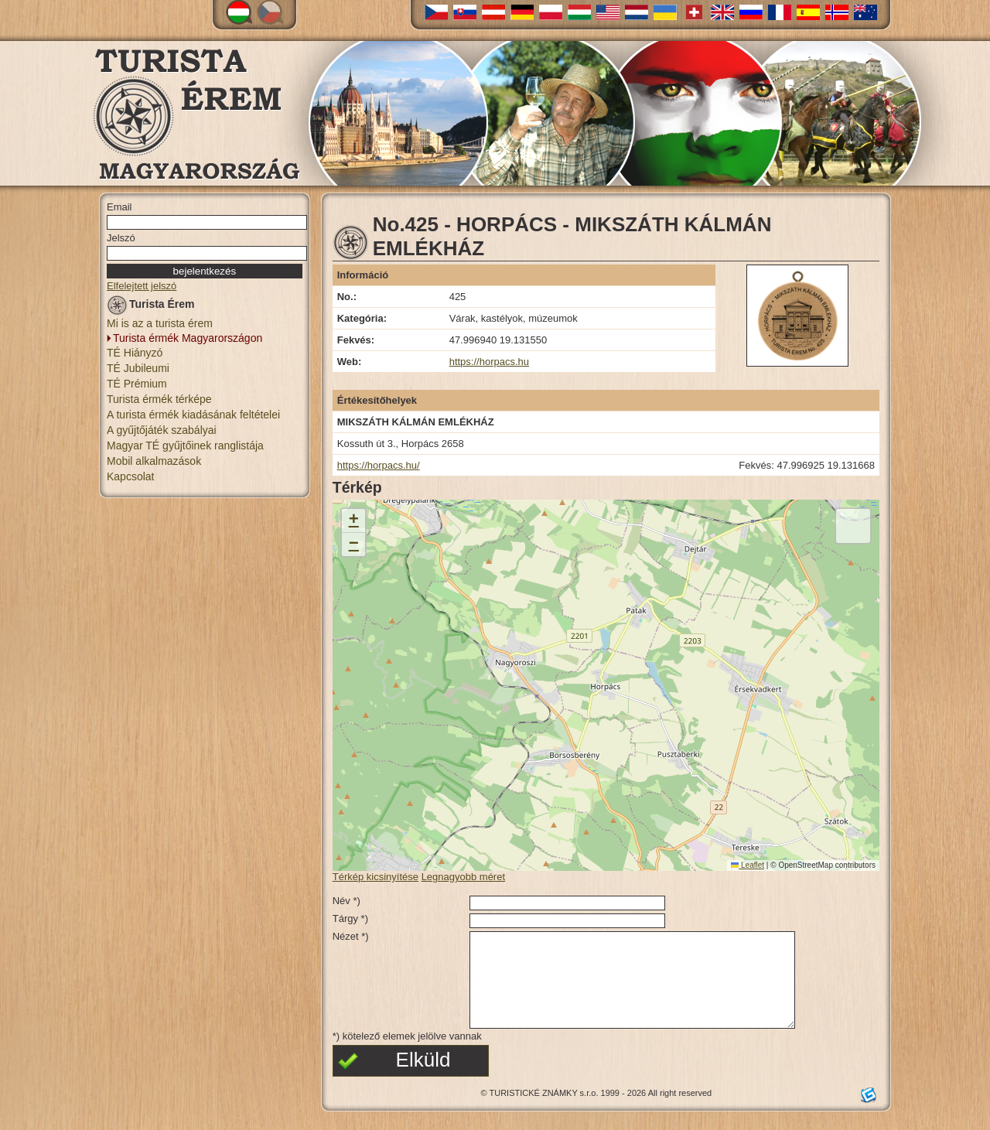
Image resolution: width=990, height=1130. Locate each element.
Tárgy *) (350, 918)
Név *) (346, 900)
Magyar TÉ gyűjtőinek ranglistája (185, 445)
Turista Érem (151, 307)
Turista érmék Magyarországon (187, 338)
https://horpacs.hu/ (378, 465)
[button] (353, 521)
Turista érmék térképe (159, 399)
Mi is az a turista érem (160, 323)
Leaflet (747, 865)
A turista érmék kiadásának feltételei (193, 414)
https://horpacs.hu (489, 361)
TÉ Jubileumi (138, 368)
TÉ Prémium (137, 383)
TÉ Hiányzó (134, 353)
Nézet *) (351, 936)
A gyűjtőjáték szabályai (162, 430)
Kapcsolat (130, 476)
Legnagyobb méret (463, 876)
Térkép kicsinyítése (375, 876)
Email (119, 207)
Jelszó (121, 238)
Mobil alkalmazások (154, 461)
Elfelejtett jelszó (141, 286)
